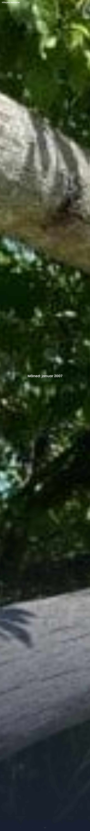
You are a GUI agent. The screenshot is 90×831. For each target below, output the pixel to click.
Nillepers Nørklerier (11, 2)
